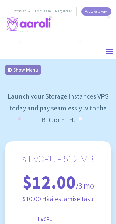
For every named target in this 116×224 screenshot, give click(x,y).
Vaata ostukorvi (96, 11)
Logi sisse (43, 11)
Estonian (21, 11)
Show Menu (23, 70)
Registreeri (63, 11)
